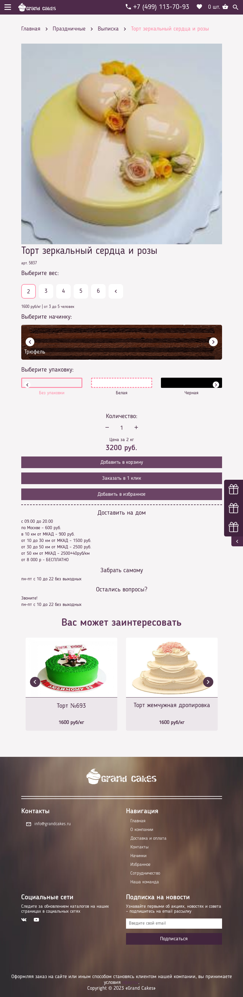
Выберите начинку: (46, 317)
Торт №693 (71, 706)
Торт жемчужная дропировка (172, 705)
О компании (141, 829)
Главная (138, 821)
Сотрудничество (145, 873)
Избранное (140, 864)
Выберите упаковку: (47, 370)
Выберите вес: (40, 273)
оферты (130, 982)
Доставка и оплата (148, 838)
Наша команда (144, 882)
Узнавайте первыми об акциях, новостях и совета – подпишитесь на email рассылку (173, 909)
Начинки (138, 856)
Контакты (139, 847)
